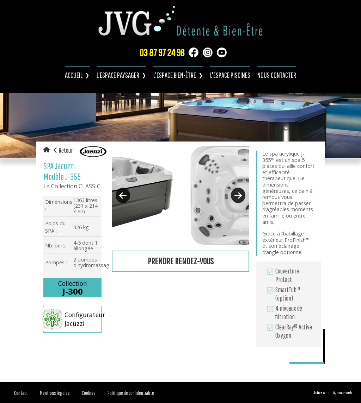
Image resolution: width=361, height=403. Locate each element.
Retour (63, 150)
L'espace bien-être (174, 75)
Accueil (73, 75)
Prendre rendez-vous (181, 261)
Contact (21, 393)
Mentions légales (55, 393)
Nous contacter (276, 75)
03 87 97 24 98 (162, 52)
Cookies (89, 393)
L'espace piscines (230, 75)
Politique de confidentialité (131, 393)
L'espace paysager (118, 75)
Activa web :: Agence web (332, 392)
